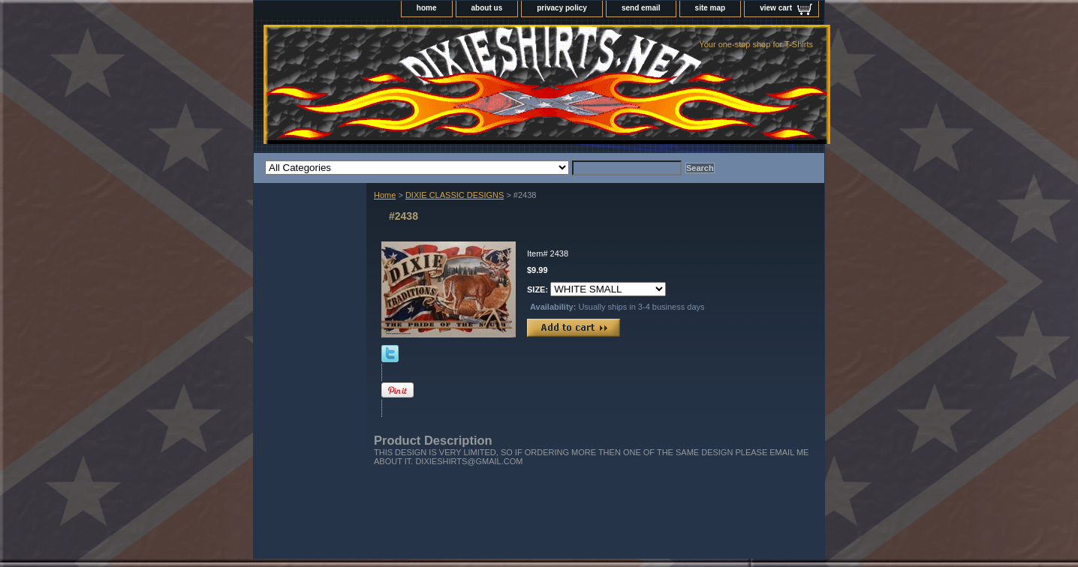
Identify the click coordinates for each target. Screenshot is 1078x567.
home (427, 8)
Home (385, 195)
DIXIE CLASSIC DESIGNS (454, 195)
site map (710, 8)
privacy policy (562, 8)
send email (641, 8)
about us (487, 8)
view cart (776, 8)
